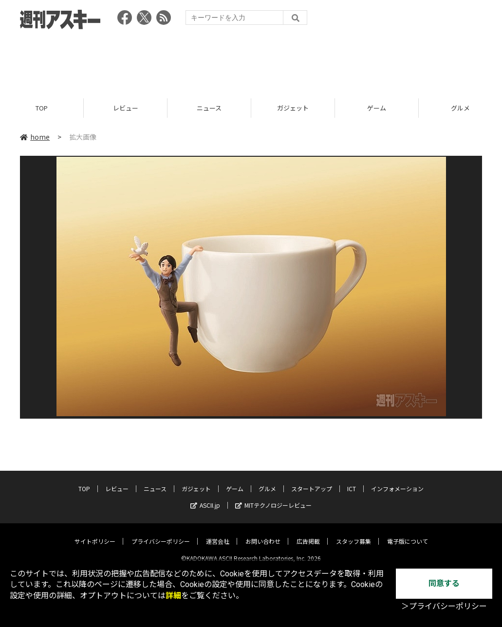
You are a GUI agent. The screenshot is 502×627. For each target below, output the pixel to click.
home (35, 137)
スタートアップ (311, 481)
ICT (351, 481)
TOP (42, 108)
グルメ (267, 481)
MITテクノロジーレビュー (273, 497)
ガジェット (293, 108)
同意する (444, 583)
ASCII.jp (205, 497)
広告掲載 (308, 533)
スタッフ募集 (353, 533)
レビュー (125, 108)
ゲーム (376, 108)
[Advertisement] (251, 61)
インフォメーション (397, 481)
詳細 (173, 595)
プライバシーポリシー (160, 533)
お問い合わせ (262, 533)
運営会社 (217, 533)
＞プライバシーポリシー (444, 606)
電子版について (407, 533)
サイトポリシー (94, 533)
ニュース (209, 108)
